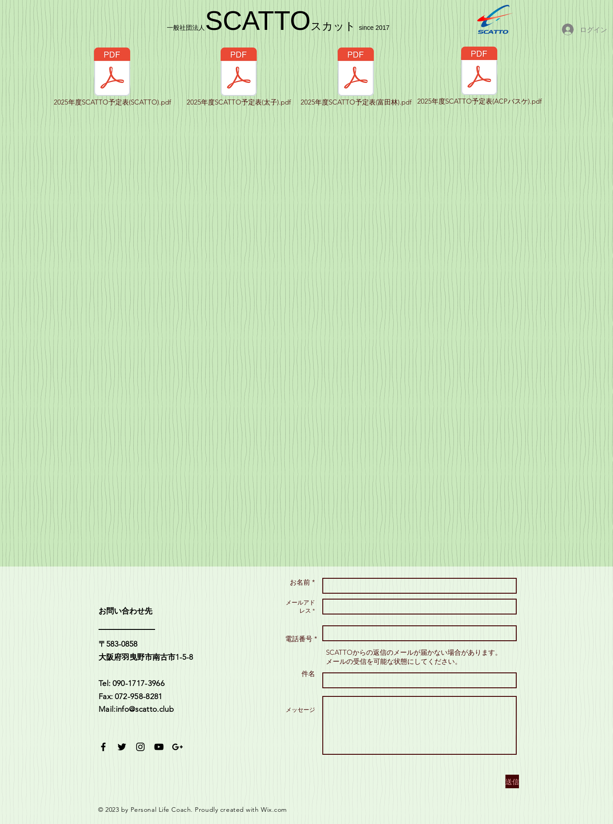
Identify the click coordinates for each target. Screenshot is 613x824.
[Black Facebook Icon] (103, 747)
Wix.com (274, 809)
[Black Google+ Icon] (177, 747)
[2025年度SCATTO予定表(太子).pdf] (238, 77)
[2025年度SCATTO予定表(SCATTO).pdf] (112, 77)
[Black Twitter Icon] (121, 747)
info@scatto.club (145, 709)
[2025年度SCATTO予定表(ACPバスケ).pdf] (479, 76)
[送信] (512, 781)
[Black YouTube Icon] (159, 747)
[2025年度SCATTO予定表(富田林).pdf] (355, 77)
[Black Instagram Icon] (140, 747)
